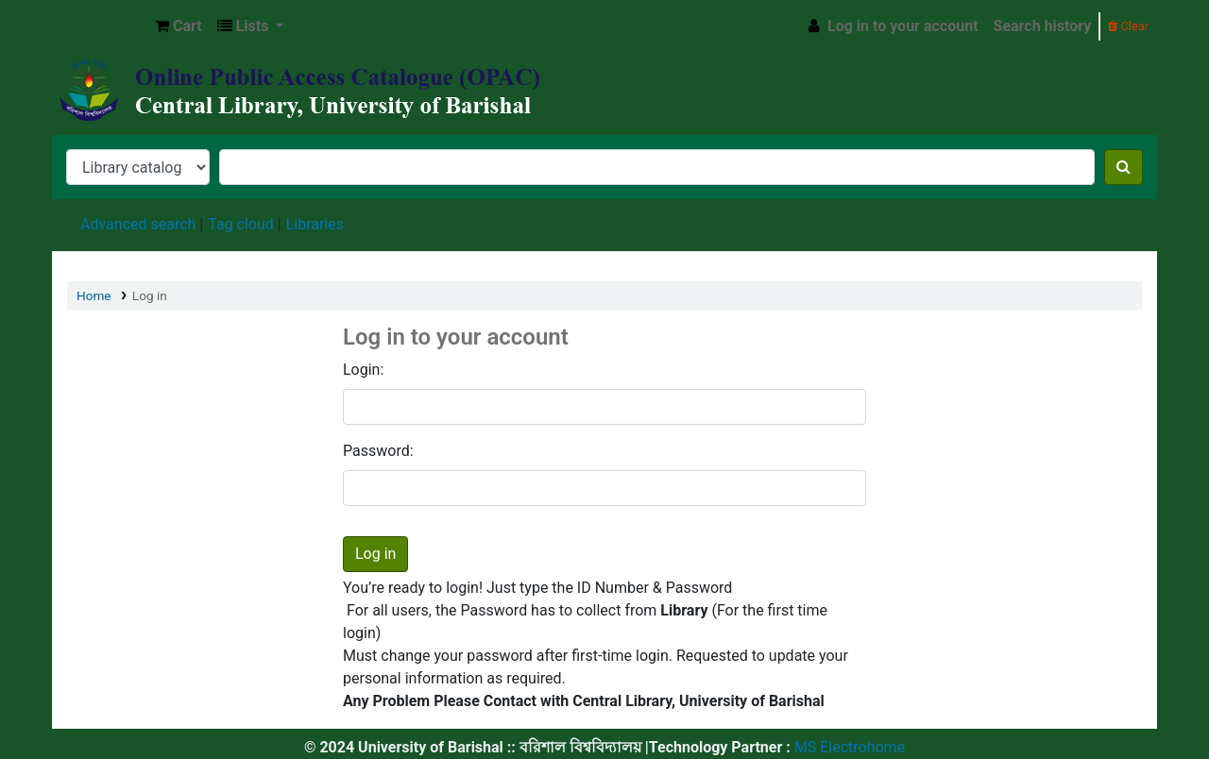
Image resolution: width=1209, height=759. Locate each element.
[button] (178, 26)
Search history (1043, 26)
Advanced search (138, 224)
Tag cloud (241, 224)
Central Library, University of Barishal (100, 26)
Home (94, 295)
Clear (1128, 26)
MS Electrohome (848, 747)
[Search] (1123, 167)
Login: (363, 370)
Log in (149, 295)
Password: (378, 451)
